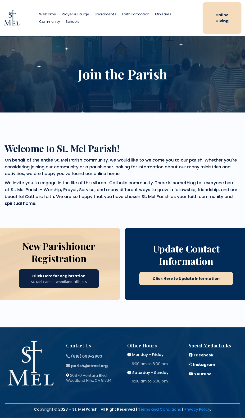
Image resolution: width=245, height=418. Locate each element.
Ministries (163, 14)
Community (49, 21)
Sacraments (105, 14)
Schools (72, 21)
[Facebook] (202, 355)
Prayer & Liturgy (75, 14)
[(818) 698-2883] (84, 356)
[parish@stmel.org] (87, 366)
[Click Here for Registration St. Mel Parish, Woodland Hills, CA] (59, 278)
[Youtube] (201, 374)
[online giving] (222, 18)
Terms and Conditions (159, 409)
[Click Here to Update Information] (186, 278)
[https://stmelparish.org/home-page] (12, 17)
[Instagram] (202, 365)
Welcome (47, 14)
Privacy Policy (197, 409)
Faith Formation (136, 14)
